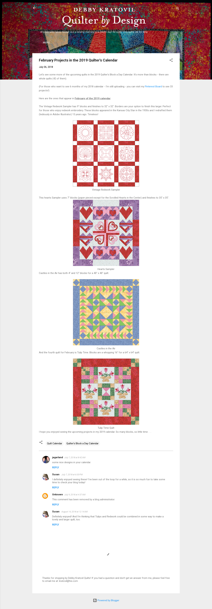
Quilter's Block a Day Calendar (82, 443)
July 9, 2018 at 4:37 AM (74, 494)
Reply (55, 467)
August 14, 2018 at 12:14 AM (74, 511)
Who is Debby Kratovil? (72, 42)
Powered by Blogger (106, 600)
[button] (171, 60)
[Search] (178, 9)
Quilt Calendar (54, 443)
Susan (56, 474)
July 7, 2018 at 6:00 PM (72, 474)
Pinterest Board (153, 86)
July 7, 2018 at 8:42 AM (74, 457)
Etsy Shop (128, 42)
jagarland (57, 457)
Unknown (57, 494)
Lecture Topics (104, 42)
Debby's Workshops (154, 42)
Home (46, 42)
